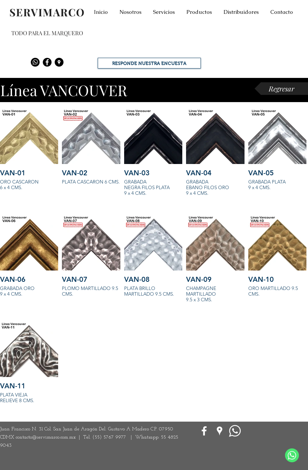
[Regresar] (281, 88)
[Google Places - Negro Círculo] (59, 62)
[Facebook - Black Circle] (47, 62)
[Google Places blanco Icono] (219, 431)
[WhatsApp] (235, 431)
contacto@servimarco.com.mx (46, 437)
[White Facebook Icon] (204, 431)
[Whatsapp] (35, 62)
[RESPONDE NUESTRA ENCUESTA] (149, 63)
